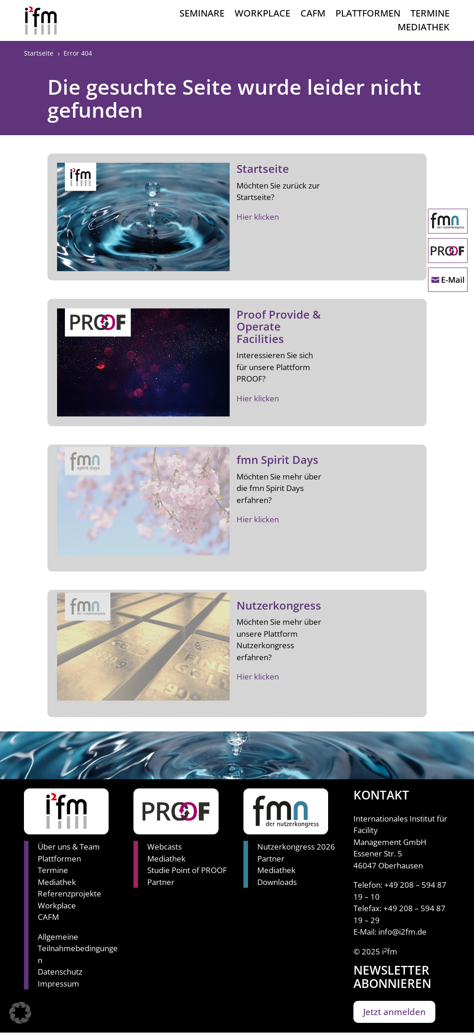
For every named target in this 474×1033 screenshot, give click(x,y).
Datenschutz (60, 971)
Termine (430, 14)
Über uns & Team (69, 846)
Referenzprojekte (69, 893)
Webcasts (164, 846)
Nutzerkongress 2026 (296, 846)
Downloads (277, 882)
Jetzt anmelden (394, 1012)
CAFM (313, 14)
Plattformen (367, 14)
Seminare (202, 14)
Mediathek (424, 28)
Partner (160, 882)
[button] (20, 1013)
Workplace (262, 14)
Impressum (58, 983)
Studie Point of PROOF (187, 870)
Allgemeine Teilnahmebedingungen (78, 948)
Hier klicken (258, 216)
